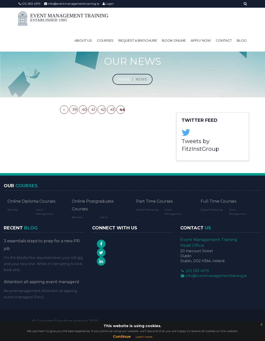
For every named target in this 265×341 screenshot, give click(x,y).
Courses (105, 40)
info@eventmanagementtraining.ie (71, 3)
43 (112, 109)
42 (103, 109)
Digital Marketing (147, 209)
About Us (83, 40)
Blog (241, 40)
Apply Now (201, 40)
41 (93, 109)
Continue (122, 336)
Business (12, 209)
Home (124, 79)
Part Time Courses (154, 201)
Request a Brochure (137, 40)
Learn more (144, 337)
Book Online (174, 40)
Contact (224, 40)
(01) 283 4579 (30, 3)
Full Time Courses (218, 201)
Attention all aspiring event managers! (41, 281)
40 (84, 109)
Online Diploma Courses (31, 201)
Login (108, 3)
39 (75, 109)
